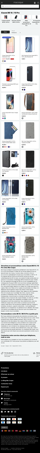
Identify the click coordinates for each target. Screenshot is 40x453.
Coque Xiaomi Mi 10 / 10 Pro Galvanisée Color (8, 56)
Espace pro (5, 387)
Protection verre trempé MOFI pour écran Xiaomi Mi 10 (10, 84)
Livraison (4, 371)
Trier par (13, 30)
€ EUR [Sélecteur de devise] (4, 427)
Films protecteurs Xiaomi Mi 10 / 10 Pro (26, 23)
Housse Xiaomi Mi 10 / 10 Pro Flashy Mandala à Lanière (8, 256)
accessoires (5, 274)
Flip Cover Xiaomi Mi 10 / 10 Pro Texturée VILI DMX (29, 142)
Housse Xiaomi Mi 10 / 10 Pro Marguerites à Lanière (28, 227)
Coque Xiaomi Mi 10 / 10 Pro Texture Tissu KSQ (28, 199)
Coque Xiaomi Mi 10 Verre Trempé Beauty (10, 113)
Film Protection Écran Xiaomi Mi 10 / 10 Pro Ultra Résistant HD (30, 56)
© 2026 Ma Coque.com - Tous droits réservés (11, 449)
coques (13, 273)
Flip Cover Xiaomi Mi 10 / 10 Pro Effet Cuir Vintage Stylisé (29, 170)
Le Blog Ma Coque (7, 380)
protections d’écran (29, 273)
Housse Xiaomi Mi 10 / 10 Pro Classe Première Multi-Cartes (8, 142)
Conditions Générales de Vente (17, 448)
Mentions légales (4, 448)
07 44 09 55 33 (8, 395)
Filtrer (5, 32)
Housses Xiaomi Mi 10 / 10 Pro (16, 21)
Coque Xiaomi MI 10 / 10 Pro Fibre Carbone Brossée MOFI (29, 84)
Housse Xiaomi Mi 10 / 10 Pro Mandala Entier (28, 256)
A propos (4, 377)
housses (17, 273)
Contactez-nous (6, 383)
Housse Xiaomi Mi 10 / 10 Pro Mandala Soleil (8, 227)
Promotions (5, 368)
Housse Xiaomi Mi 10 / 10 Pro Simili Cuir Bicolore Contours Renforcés (29, 113)
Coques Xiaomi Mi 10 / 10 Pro (6, 21)
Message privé (7, 404)
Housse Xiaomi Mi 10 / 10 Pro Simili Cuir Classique (10, 170)
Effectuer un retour (7, 374)
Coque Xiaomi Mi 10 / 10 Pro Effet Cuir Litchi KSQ (9, 199)
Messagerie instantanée (10, 400)
